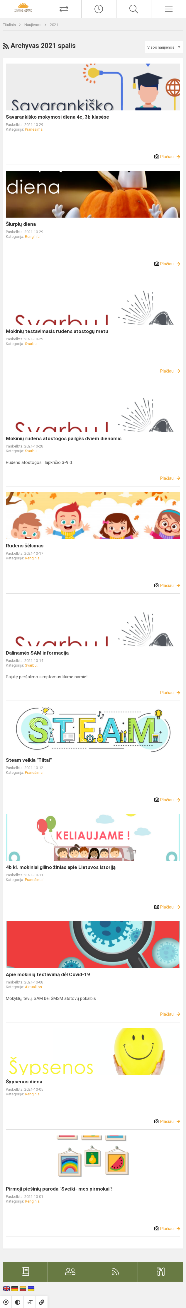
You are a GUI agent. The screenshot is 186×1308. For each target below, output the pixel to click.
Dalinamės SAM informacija (37, 653)
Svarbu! (31, 343)
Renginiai (32, 236)
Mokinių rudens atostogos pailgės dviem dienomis (63, 438)
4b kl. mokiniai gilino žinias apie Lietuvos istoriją (61, 867)
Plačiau (167, 156)
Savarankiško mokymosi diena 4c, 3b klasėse (57, 117)
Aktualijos (33, 987)
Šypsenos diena (24, 1082)
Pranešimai (34, 129)
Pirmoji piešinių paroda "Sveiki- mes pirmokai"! (59, 1189)
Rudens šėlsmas (24, 546)
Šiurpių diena (21, 224)
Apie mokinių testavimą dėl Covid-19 (48, 974)
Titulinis (10, 25)
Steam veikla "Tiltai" (29, 760)
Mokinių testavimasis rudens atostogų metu (57, 331)
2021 (54, 25)
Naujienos (33, 25)
